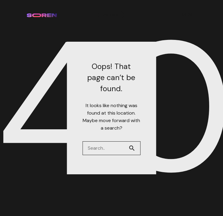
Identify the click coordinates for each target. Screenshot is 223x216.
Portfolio (110, 14)
